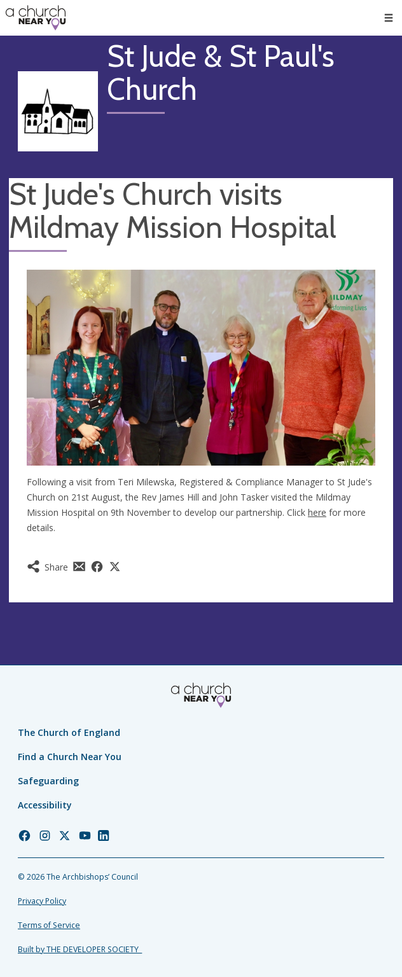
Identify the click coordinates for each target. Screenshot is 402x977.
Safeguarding (48, 781)
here (317, 512)
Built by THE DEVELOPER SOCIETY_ (80, 949)
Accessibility (45, 805)
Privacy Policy (42, 901)
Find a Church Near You (69, 757)
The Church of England (69, 732)
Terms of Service (49, 925)
